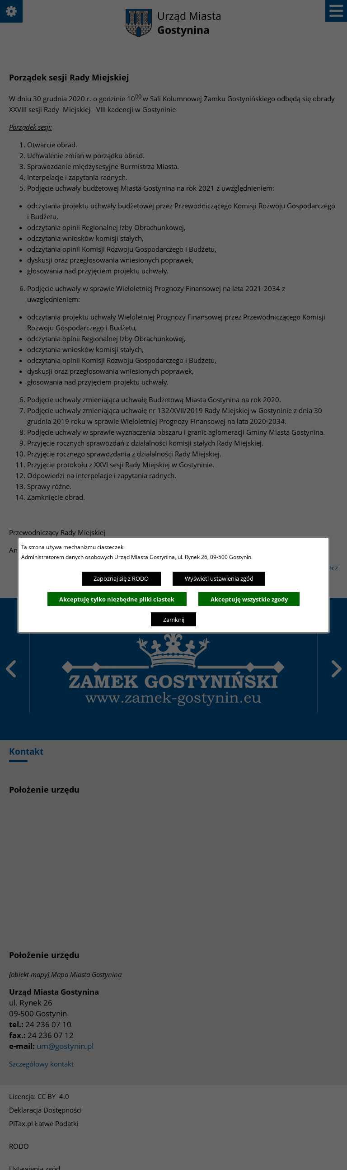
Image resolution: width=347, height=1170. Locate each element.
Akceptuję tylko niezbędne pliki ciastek (116, 599)
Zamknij (173, 620)
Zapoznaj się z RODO (121, 578)
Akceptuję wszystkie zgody (249, 599)
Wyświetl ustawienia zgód (219, 578)
